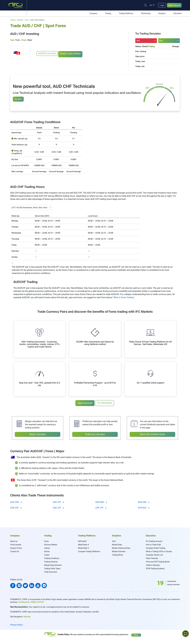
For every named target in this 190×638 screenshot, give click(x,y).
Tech (114, 540)
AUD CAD (15, 501)
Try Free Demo (104, 402)
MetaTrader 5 (83, 547)
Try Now (18, 99)
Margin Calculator (37, 433)
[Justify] (143, 5)
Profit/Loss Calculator (95, 433)
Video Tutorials (152, 557)
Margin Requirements (53, 564)
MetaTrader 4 (83, 544)
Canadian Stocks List (154, 554)
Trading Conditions (51, 557)
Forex (46, 540)
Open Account (173, 5)
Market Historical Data (121, 547)
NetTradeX (82, 540)
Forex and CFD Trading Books (158, 561)
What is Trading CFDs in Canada (159, 551)
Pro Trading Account (154, 540)
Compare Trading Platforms (89, 551)
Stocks (47, 551)
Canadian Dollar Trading (155, 547)
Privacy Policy (16, 624)
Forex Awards (15, 544)
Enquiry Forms (16, 547)
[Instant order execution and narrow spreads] (39, 379)
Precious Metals (50, 544)
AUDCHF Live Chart (47, 53)
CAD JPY (58, 507)
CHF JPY (100, 507)
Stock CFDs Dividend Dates (152, 433)
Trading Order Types (52, 568)
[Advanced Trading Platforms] (150, 339)
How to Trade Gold (153, 544)
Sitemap (26, 616)
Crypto (46, 554)
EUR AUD (143, 507)
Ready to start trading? (71, 53)
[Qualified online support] (150, 379)
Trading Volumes (51, 561)
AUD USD (143, 501)
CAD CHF (15, 507)
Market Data (117, 544)
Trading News (117, 554)
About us (13, 540)
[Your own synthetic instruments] (95, 339)
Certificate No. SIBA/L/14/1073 (31, 601)
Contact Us (14, 551)
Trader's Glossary (153, 564)
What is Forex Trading (123, 297)
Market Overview (118, 551)
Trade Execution (50, 571)
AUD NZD (101, 501)
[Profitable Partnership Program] (95, 379)
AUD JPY (58, 501)
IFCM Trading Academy (155, 568)
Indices (47, 547)
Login (159, 5)
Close (136, 633)
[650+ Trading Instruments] (39, 339)
